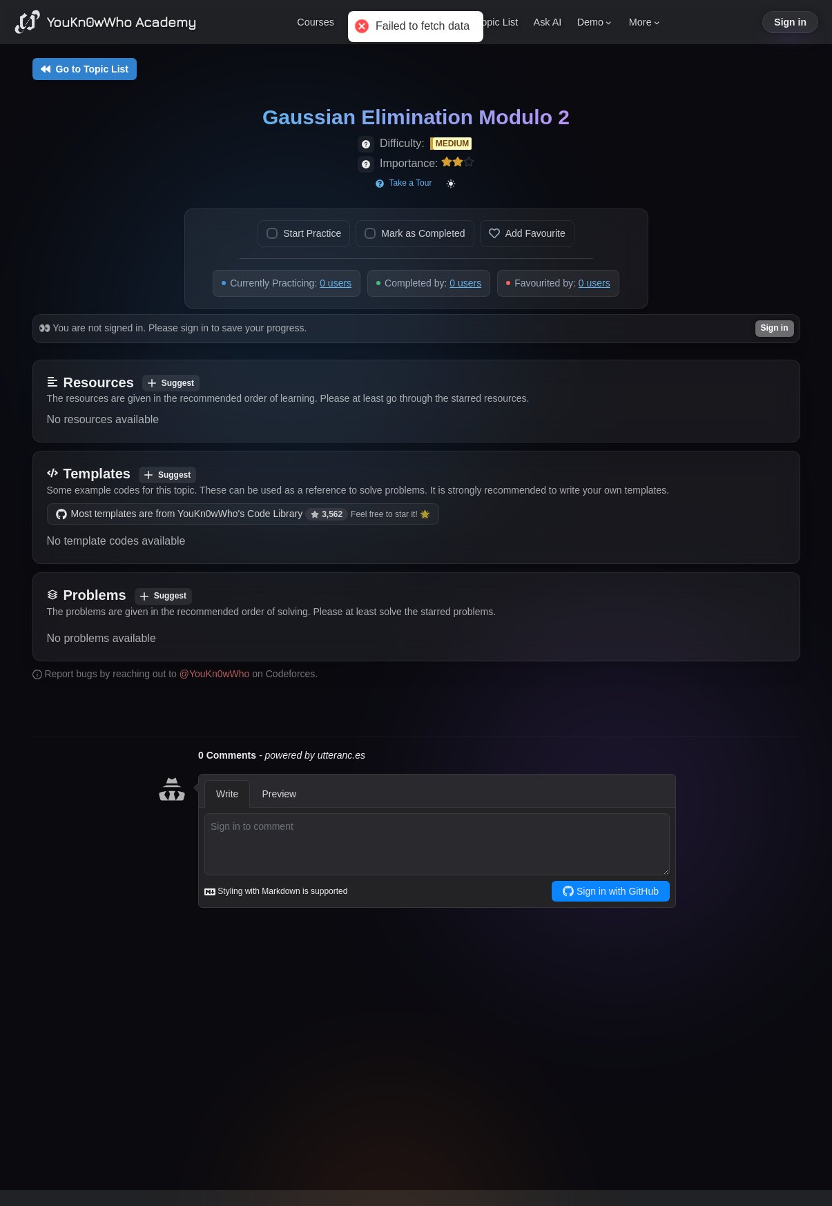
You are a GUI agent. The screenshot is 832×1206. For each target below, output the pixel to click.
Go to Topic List (85, 69)
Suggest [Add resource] (171, 383)
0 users (335, 283)
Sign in (790, 22)
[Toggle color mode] (451, 184)
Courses (315, 22)
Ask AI (548, 22)
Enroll (447, 22)
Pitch (407, 22)
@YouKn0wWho (215, 673)
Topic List (497, 22)
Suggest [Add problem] (163, 596)
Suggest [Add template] (167, 475)
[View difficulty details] (366, 144)
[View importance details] (366, 164)
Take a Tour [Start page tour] (404, 183)
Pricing (364, 22)
